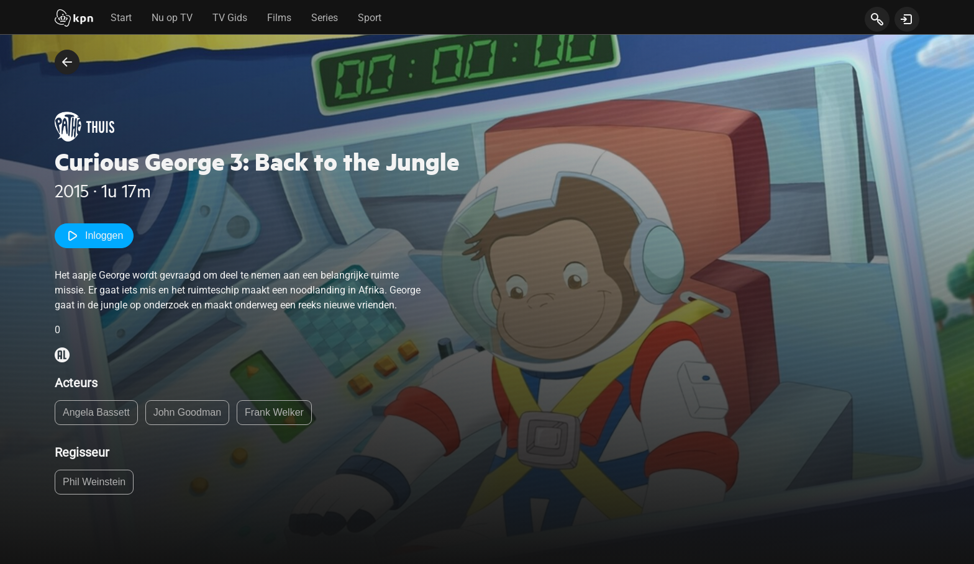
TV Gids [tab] (229, 18)
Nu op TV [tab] (172, 18)
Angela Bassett (96, 412)
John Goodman (187, 412)
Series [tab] (324, 18)
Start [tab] (121, 18)
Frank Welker (274, 412)
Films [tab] (279, 18)
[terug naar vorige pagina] (67, 62)
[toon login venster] (906, 19)
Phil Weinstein (94, 482)
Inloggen (94, 235)
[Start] (74, 19)
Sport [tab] (369, 18)
